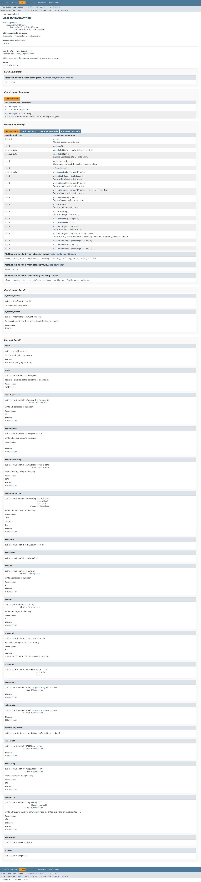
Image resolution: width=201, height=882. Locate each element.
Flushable (19, 36)
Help (57, 3)
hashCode (47, 280)
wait (76, 280)
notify (57, 280)
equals (16, 280)
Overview (5, 3)
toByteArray (33, 259)
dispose (57, 146)
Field (19, 10)
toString (45, 259)
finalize (25, 280)
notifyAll (67, 280)
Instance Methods (49, 131)
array (56, 139)
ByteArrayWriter (13, 106)
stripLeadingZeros (62, 172)
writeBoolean (59, 197)
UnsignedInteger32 (75, 241)
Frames (31, 7)
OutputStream (56, 265)
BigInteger (76, 176)
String (69, 226)
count (13, 82)
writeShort (58, 223)
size (22, 259)
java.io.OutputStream (16, 25)
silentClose (59, 168)
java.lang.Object (10, 23)
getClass (36, 280)
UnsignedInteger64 (75, 249)
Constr (26, 10)
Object (54, 275)
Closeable (7, 36)
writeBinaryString (62, 183)
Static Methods (28, 131)
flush (7, 269)
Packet (6, 43)
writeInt (57, 204)
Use (28, 3)
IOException (41, 403)
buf (6, 82)
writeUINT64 (59, 245)
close (7, 259)
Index (51, 3)
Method (34, 10)
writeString (59, 226)
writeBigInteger (61, 176)
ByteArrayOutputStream (22, 54)
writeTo (92, 259)
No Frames (40, 7)
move (55, 161)
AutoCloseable (33, 36)
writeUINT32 (59, 241)
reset (15, 259)
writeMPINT (58, 219)
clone (7, 280)
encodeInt (58, 150)
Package (14, 3)
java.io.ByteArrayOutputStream (24, 27)
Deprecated (42, 3)
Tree (34, 3)
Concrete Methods (70, 131)
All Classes (55, 7)
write (75, 259)
